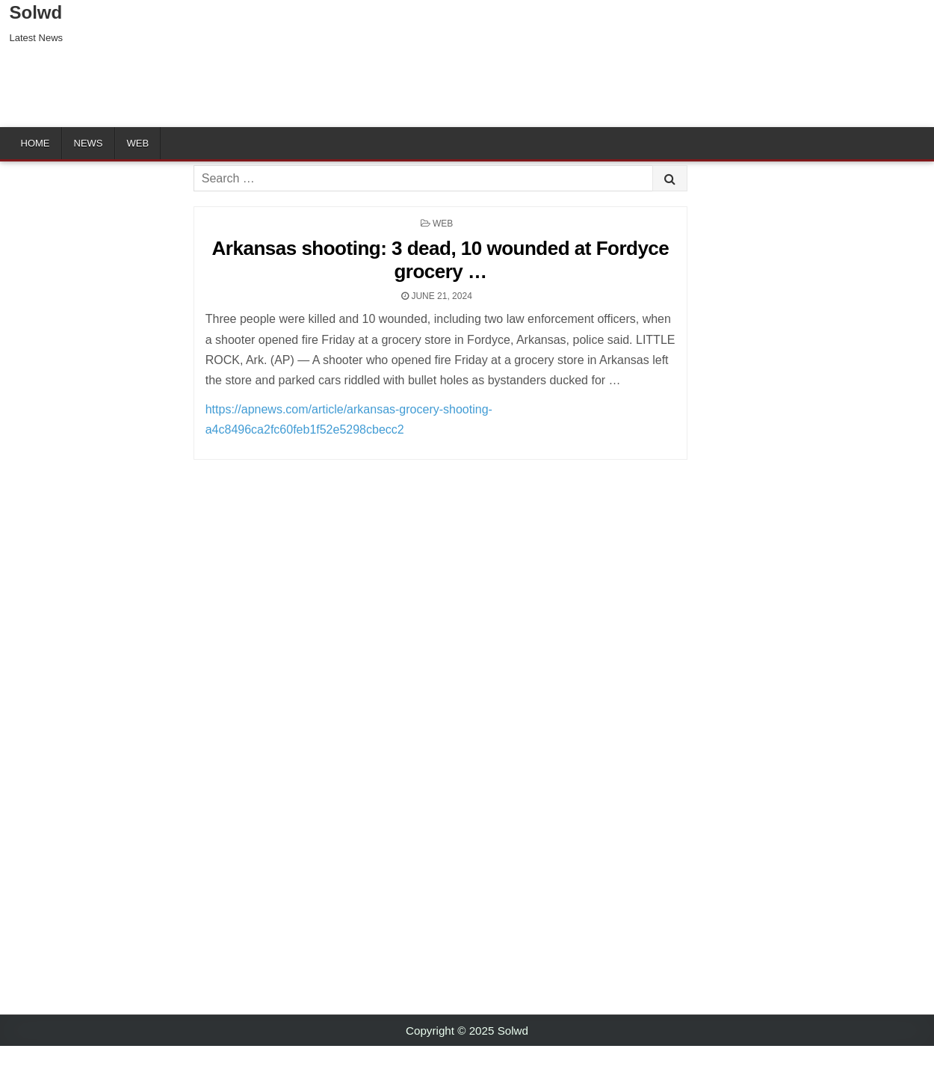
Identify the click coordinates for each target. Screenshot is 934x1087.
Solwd (36, 12)
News (88, 143)
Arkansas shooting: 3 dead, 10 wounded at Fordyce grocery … (440, 260)
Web (138, 143)
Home (35, 143)
